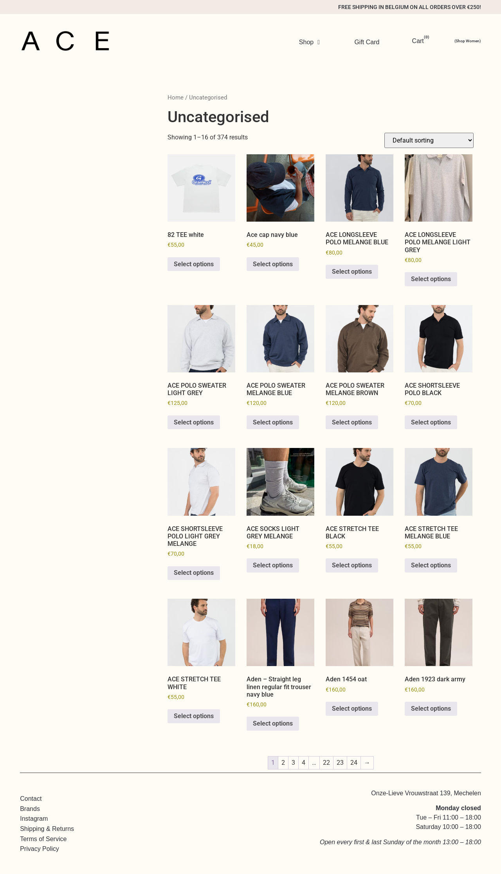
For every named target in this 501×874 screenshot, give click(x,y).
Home (176, 97)
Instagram (34, 818)
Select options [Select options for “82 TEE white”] (194, 264)
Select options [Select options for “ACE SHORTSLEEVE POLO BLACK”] (431, 422)
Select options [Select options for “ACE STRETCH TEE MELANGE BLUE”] (431, 565)
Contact (30, 798)
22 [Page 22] (326, 762)
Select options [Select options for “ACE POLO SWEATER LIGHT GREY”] (194, 422)
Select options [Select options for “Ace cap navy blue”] (273, 264)
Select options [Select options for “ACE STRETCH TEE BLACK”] (352, 565)
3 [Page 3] (293, 762)
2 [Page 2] (283, 762)
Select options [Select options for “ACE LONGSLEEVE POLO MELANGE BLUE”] (352, 271)
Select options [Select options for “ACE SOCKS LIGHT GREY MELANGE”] (273, 565)
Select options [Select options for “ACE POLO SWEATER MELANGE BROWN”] (352, 422)
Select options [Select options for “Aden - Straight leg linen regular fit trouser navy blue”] (273, 723)
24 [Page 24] (353, 762)
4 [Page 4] (303, 762)
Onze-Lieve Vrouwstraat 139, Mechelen (426, 792)
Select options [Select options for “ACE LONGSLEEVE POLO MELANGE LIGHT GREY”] (431, 279)
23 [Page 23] (340, 762)
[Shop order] (429, 140)
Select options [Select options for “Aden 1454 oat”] (352, 708)
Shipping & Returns (47, 828)
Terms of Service (43, 839)
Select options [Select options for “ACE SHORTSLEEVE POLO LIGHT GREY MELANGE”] (194, 572)
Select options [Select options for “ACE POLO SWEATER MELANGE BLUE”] (273, 422)
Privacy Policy (39, 848)
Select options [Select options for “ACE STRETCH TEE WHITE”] (194, 716)
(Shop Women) (467, 40)
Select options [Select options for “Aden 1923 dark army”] (431, 708)
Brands (30, 808)
